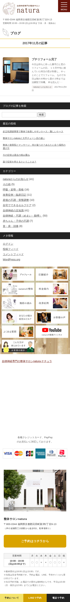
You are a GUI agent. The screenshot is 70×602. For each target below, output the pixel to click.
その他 (7, 184)
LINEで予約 (34, 598)
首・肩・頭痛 (10, 226)
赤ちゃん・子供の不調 (16, 220)
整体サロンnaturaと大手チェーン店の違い (24, 138)
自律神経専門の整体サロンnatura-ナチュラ (27, 361)
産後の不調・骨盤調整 (16, 199)
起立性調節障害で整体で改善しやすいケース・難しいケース (33, 131)
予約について (11, 598)
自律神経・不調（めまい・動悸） (22, 215)
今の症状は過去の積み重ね (16, 155)
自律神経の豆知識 (13, 210)
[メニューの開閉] (64, 6)
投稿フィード (10, 249)
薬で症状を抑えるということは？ (19, 161)
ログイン (8, 243)
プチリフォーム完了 (44, 59)
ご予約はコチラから (35, 541)
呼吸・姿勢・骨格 (13, 189)
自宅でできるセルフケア (17, 205)
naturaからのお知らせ (16, 179)
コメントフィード (13, 254)
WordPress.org (11, 259)
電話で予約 (58, 598)
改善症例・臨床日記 (14, 194)
